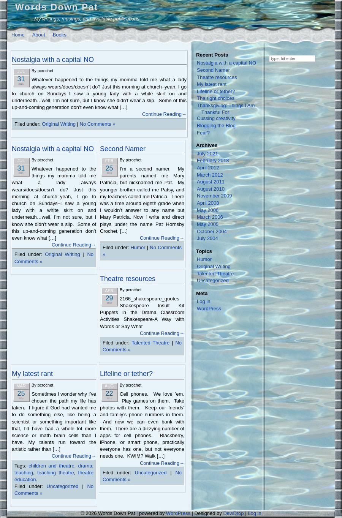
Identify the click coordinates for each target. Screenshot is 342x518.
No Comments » (98, 124)
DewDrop (233, 513)
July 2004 (207, 238)
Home (18, 35)
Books (59, 35)
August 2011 (211, 182)
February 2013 (213, 160)
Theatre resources (127, 279)
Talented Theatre (151, 343)
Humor (137, 247)
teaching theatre (55, 472)
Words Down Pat (56, 7)
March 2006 (210, 217)
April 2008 (208, 203)
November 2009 (214, 196)
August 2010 (211, 189)
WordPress (209, 308)
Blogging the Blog (216, 125)
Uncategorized (63, 486)
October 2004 (212, 231)
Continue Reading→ (164, 114)
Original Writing (59, 124)
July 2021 (207, 153)
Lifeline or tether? (126, 373)
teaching (23, 472)
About (38, 35)
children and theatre (51, 466)
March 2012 (210, 175)
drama (85, 466)
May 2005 (207, 224)
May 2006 (207, 210)
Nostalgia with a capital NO (53, 59)
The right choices (215, 98)
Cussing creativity (216, 118)
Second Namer (123, 149)
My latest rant (32, 373)
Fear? (203, 133)
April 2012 (208, 168)
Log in (203, 301)
